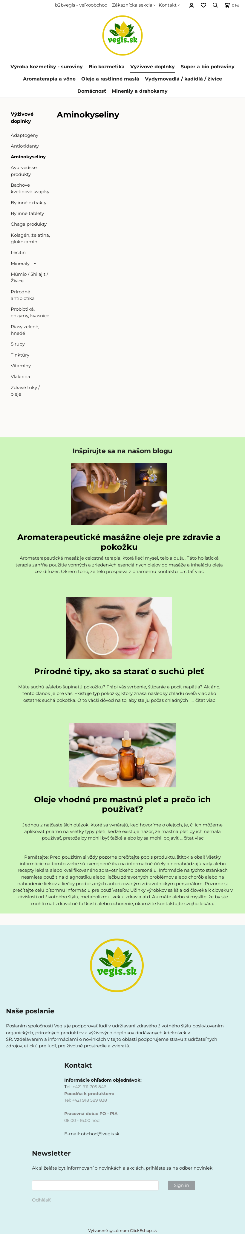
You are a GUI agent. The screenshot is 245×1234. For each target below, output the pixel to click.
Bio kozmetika (107, 66)
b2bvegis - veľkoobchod (81, 5)
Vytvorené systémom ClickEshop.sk (122, 1230)
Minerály (20, 263)
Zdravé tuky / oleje (25, 391)
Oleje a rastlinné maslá (110, 79)
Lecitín (18, 252)
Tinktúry (20, 355)
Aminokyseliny (28, 157)
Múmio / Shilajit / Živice (29, 278)
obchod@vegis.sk (100, 1134)
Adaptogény (24, 135)
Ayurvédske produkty (24, 171)
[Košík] (231, 5)
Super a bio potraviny (208, 66)
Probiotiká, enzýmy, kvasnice (30, 312)
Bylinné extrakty (28, 202)
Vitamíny (21, 366)
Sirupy (18, 344)
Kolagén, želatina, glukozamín (30, 238)
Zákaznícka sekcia (132, 5)
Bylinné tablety (27, 213)
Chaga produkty (29, 224)
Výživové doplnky (152, 66)
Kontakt (168, 5)
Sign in (181, 1185)
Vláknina (20, 376)
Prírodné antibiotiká (23, 295)
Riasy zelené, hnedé (25, 330)
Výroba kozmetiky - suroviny (46, 66)
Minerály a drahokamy (140, 91)
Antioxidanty (25, 146)
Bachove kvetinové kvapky (30, 188)
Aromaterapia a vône (49, 79)
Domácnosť (91, 91)
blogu (162, 451)
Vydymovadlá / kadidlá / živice (183, 79)
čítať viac (194, 571)
